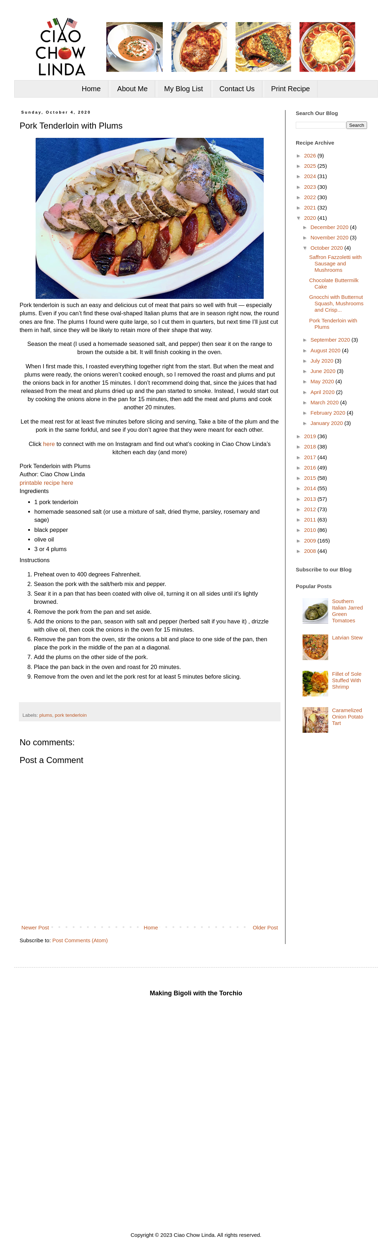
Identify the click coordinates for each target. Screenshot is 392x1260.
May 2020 (322, 381)
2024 (311, 176)
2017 (311, 457)
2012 (311, 509)
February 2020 (328, 413)
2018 (311, 447)
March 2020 (325, 402)
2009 (311, 541)
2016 (311, 468)
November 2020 (330, 237)
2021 (311, 207)
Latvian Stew (347, 637)
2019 (311, 436)
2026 (311, 155)
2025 (311, 166)
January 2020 (327, 423)
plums (45, 715)
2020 (311, 218)
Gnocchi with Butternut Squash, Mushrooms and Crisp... (336, 303)
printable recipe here (46, 482)
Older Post (265, 927)
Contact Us (237, 89)
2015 (311, 478)
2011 (311, 520)
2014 (311, 488)
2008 (311, 551)
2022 (311, 197)
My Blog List (183, 89)
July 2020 (322, 361)
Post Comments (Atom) (80, 940)
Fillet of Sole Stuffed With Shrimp (347, 680)
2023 (311, 187)
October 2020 (327, 248)
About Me (132, 89)
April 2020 (323, 392)
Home (91, 89)
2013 (311, 499)
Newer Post (35, 927)
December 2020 (330, 227)
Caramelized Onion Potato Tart (347, 716)
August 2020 (326, 350)
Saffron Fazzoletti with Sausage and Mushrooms (335, 263)
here (49, 444)
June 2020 (323, 371)
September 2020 (330, 340)
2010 (311, 530)
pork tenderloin (71, 715)
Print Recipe (290, 89)
